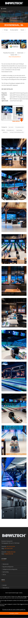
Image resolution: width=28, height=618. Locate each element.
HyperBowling (19, 130)
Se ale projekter (14, 30)
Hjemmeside (6, 564)
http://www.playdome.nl (15, 56)
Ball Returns (5, 132)
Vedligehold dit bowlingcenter (10, 569)
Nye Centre (11, 127)
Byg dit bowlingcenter (8, 566)
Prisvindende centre (19, 127)
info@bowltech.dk (10, 552)
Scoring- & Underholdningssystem (17, 132)
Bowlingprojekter (15, 18)
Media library (6, 587)
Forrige (5, 30)
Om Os (4, 574)
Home (7, 18)
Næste (23, 30)
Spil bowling (6, 572)
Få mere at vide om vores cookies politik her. (14, 611)
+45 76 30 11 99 (10, 546)
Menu (3, 8)
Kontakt (5, 585)
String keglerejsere (10, 130)
